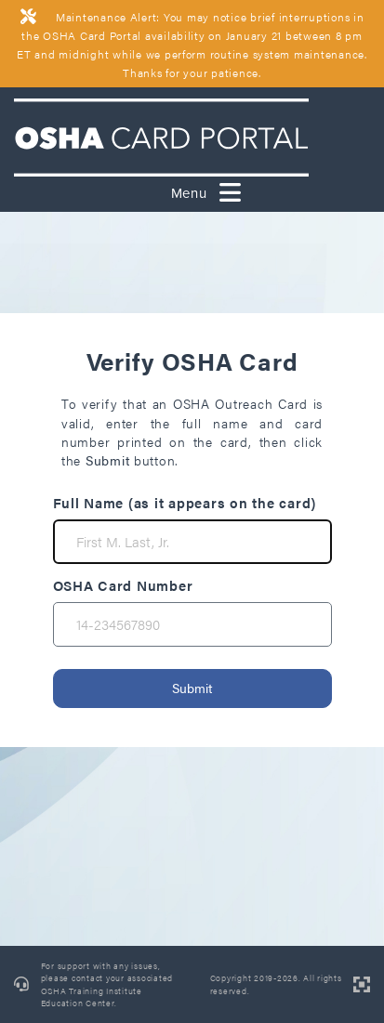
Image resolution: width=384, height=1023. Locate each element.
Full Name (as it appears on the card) (185, 502)
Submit (192, 687)
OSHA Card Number (123, 585)
